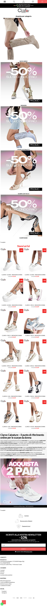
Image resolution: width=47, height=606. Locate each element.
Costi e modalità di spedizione (7, 582)
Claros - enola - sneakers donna (12, 366)
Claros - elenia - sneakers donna (12, 274)
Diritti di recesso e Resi (5, 584)
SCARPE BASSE (23, 238)
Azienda (2, 571)
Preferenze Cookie (17, 564)
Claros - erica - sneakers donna (35, 305)
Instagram (4, 592)
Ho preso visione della (24, 551)
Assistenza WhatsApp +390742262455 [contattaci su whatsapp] (23, 506)
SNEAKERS (23, 105)
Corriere (26, 515)
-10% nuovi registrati (23, 4)
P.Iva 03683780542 (5, 563)
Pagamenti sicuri (26, 526)
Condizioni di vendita (5, 585)
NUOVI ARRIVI (23, 61)
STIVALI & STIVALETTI (24, 149)
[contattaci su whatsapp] (2, 604)
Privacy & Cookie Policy (6, 564)
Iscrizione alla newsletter (6, 575)
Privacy (2, 573)
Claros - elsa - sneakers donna (12, 396)
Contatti (2, 570)
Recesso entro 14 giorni (26, 521)
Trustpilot (2, 242)
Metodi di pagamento (5, 580)
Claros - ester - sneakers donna (35, 426)
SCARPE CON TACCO (23, 193)
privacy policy (29, 551)
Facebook (4, 591)
